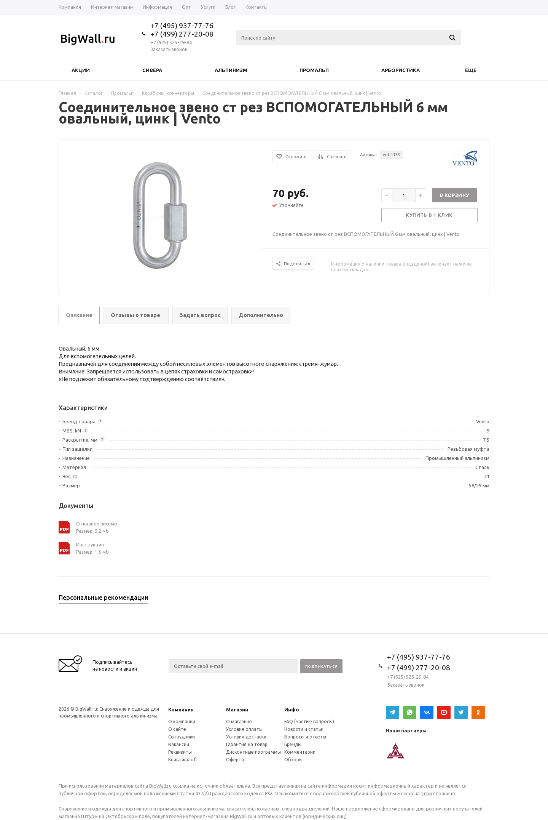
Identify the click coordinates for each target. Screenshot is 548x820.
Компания (181, 709)
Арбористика (400, 70)
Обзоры (293, 759)
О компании (181, 721)
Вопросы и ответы (305, 736)
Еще (474, 70)
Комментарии (299, 752)
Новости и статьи (303, 729)
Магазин (237, 709)
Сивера (152, 70)
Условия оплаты (244, 729)
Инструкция (90, 544)
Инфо (291, 709)
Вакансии (178, 744)
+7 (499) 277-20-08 (181, 34)
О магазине (239, 721)
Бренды (292, 744)
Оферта (235, 759)
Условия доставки (246, 736)
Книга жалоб (182, 759)
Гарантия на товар (247, 744)
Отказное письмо (96, 523)
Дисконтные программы (253, 752)
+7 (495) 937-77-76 (181, 25)
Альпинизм (231, 70)
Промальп (314, 70)
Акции (81, 70)
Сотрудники (181, 736)
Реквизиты (180, 752)
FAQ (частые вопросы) (309, 721)
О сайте (177, 729)
